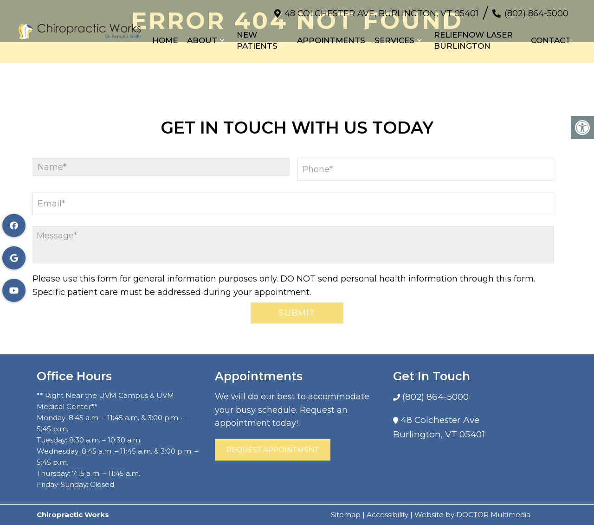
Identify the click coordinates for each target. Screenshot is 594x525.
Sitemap (346, 514)
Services (394, 40)
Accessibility (387, 514)
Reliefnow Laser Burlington (473, 40)
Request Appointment (272, 449)
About (202, 40)
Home (165, 40)
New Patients (257, 40)
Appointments (331, 40)
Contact (551, 40)
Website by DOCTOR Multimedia (472, 514)
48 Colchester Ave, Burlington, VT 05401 (381, 13)
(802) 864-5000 (536, 13)
